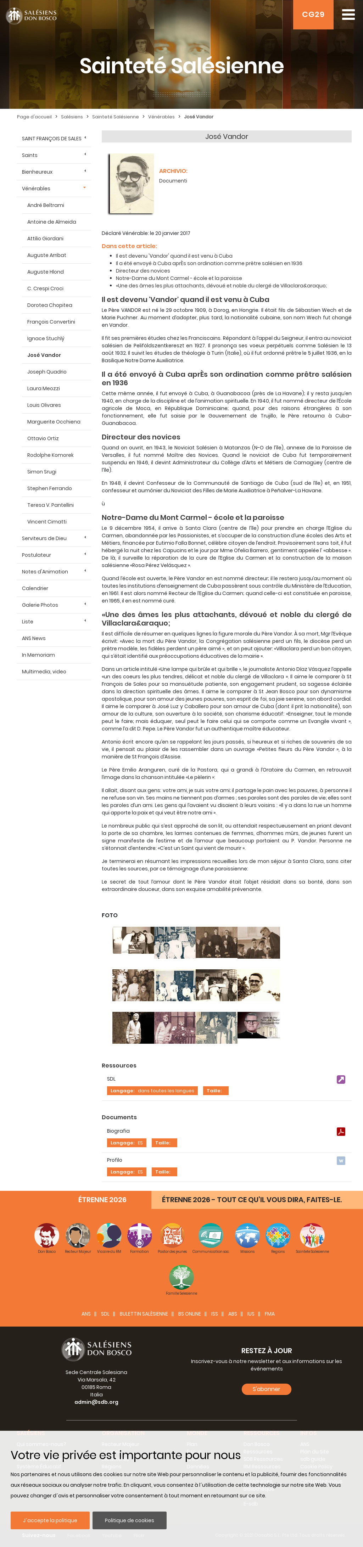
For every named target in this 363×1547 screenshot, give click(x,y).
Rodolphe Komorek (50, 455)
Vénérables (161, 116)
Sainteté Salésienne (115, 116)
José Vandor (198, 116)
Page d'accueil (34, 116)
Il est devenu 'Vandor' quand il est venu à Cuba (174, 255)
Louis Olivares (44, 405)
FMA (270, 1313)
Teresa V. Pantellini (50, 505)
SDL (105, 1313)
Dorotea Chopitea (49, 305)
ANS (86, 1313)
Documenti (173, 180)
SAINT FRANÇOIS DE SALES (52, 138)
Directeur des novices (143, 270)
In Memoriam (38, 654)
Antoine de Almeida (51, 221)
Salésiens (72, 116)
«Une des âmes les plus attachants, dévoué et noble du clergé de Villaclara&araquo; (221, 285)
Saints (30, 155)
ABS (232, 1313)
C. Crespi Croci (45, 288)
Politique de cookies (129, 1520)
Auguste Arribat (46, 255)
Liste (27, 621)
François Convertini (51, 321)
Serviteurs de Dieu (44, 538)
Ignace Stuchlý (46, 338)
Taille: (214, 1090)
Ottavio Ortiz (43, 438)
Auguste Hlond (45, 271)
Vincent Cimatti (47, 521)
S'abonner (266, 1389)
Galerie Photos (40, 605)
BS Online (189, 1313)
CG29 (313, 14)
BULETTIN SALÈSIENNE (144, 1313)
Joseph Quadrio (47, 371)
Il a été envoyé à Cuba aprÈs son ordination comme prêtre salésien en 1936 (209, 263)
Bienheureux (37, 171)
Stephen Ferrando (49, 488)
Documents (119, 1117)
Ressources (119, 1065)
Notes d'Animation (45, 571)
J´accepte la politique (50, 1520)
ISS (214, 1313)
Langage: (122, 1090)
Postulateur (36, 555)
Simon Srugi (41, 471)
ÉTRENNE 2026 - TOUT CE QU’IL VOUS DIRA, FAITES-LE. (252, 1200)
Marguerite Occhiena (53, 421)
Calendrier (35, 588)
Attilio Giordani (45, 238)
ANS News (34, 638)
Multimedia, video (44, 671)
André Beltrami (45, 205)
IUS (251, 1313)
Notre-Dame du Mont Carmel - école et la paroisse (179, 278)
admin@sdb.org (96, 1402)
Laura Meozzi (43, 388)
